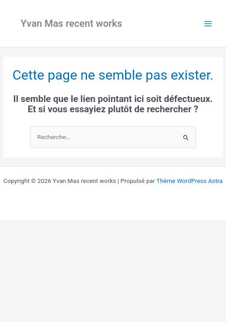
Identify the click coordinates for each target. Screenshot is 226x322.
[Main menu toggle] (208, 23)
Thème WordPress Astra (189, 180)
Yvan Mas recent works (71, 23)
